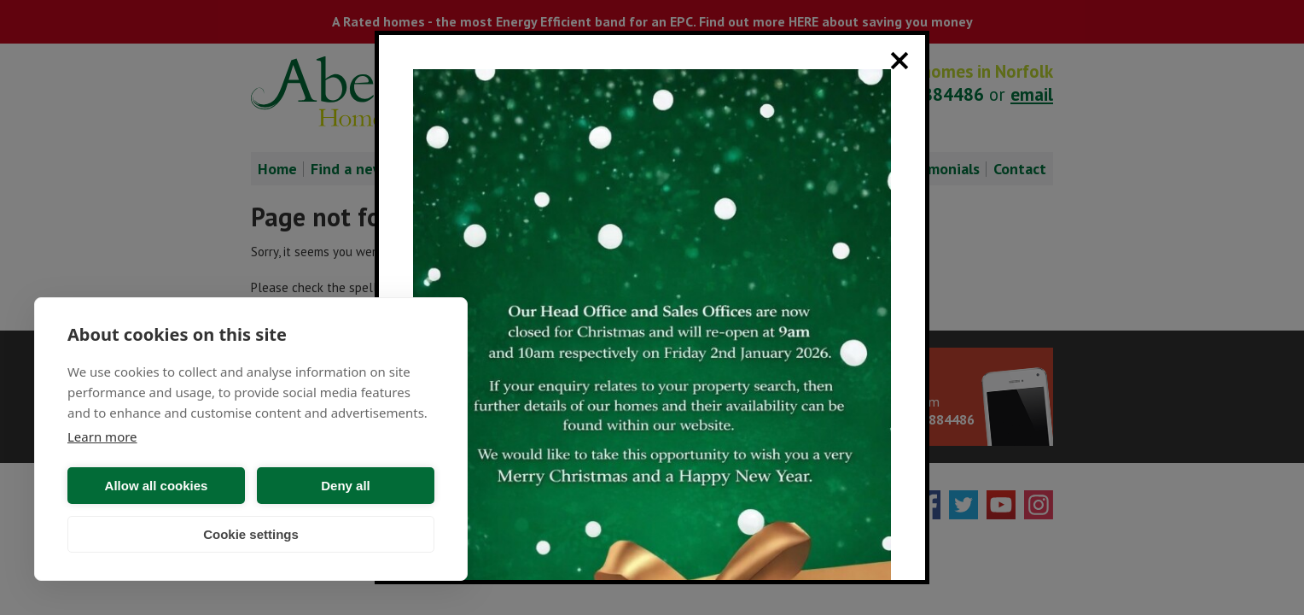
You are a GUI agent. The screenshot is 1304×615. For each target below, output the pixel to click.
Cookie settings (251, 534)
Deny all (345, 485)
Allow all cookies (156, 485)
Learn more (102, 436)
